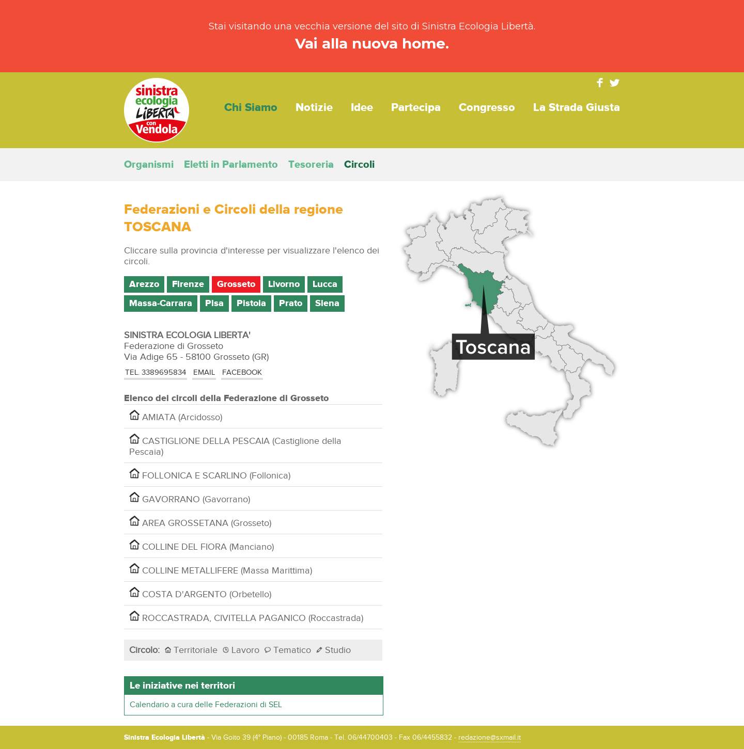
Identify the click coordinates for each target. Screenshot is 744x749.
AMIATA (175, 416)
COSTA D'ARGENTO (200, 593)
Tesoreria (311, 164)
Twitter (615, 82)
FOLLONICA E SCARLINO (209, 474)
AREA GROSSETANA (200, 522)
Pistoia (251, 303)
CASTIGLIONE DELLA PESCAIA (235, 445)
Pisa (214, 303)
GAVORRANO (189, 498)
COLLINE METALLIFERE (220, 569)
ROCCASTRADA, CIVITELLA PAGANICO (246, 617)
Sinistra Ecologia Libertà (156, 110)
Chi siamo (250, 108)
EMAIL (204, 372)
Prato (290, 303)
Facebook (600, 82)
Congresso (487, 108)
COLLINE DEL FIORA (201, 545)
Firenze (188, 284)
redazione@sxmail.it (489, 738)
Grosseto (236, 284)
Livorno (284, 284)
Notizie (314, 108)
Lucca (325, 284)
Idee (362, 108)
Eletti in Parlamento (231, 164)
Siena (327, 303)
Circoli (359, 164)
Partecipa (416, 108)
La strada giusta (576, 108)
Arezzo (144, 284)
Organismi (149, 164)
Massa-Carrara (160, 303)
